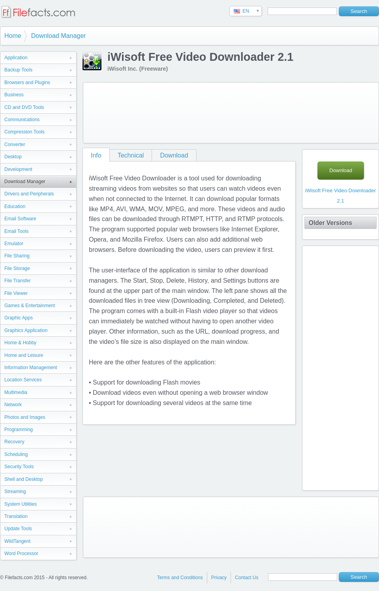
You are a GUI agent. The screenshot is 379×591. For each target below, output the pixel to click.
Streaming (15, 491)
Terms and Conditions (180, 577)
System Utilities (20, 504)
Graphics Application (25, 330)
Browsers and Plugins (27, 82)
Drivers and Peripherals (29, 194)
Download (174, 155)
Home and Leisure (23, 355)
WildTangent (17, 541)
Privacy (219, 577)
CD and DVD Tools (24, 107)
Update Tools (18, 528)
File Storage (17, 268)
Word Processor (21, 553)
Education (14, 206)
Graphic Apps (18, 318)
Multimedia (15, 392)
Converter (14, 144)
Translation (16, 516)
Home (12, 35)
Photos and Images (24, 417)
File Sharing (17, 256)
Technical (131, 155)
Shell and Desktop (23, 479)
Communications (21, 119)
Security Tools (19, 466)
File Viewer (16, 293)
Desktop (13, 156)
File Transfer (17, 280)
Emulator (13, 243)
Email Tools (16, 231)
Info (96, 155)
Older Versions (330, 223)
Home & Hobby (20, 342)
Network (13, 404)
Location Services (23, 380)
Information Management (30, 367)
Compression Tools (24, 132)
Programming (18, 429)
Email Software (20, 218)
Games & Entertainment (29, 305)
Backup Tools (18, 70)
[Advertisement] (118, 111)
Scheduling (16, 454)
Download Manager (58, 35)
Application (16, 57)
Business (14, 95)
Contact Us (246, 577)
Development (18, 169)
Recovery (14, 442)
